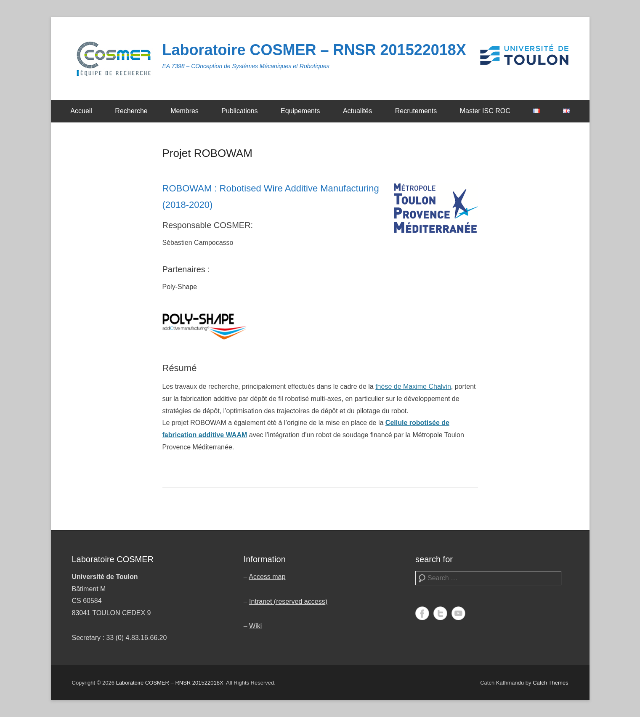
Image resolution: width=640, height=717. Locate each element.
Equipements (300, 110)
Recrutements (416, 110)
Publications (239, 110)
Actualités (357, 110)
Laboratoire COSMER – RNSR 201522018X (314, 49)
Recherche (131, 110)
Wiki (255, 625)
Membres (184, 110)
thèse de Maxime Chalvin (413, 386)
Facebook (422, 613)
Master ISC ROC (485, 110)
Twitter (440, 613)
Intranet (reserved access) (288, 601)
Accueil (81, 110)
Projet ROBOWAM (207, 153)
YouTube (458, 613)
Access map (267, 576)
